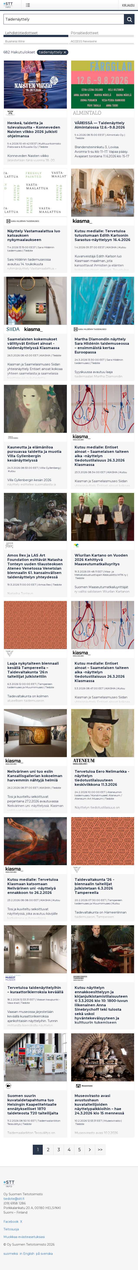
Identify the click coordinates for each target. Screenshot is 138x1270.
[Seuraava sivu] (90, 1149)
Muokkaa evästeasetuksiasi (24, 1237)
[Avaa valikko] (29, 5)
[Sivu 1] (38, 1149)
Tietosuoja (11, 1229)
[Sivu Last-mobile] (100, 1149)
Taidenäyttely (53, 52)
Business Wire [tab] (15, 41)
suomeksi (10, 1254)
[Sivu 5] (79, 1149)
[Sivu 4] (69, 1149)
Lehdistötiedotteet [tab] (21, 33)
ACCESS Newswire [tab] (84, 41)
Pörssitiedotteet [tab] (85, 33)
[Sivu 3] (58, 1149)
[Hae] (63, 19)
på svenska (44, 1254)
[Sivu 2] (48, 1149)
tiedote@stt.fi (14, 1199)
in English (27, 1254)
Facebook (10, 1222)
